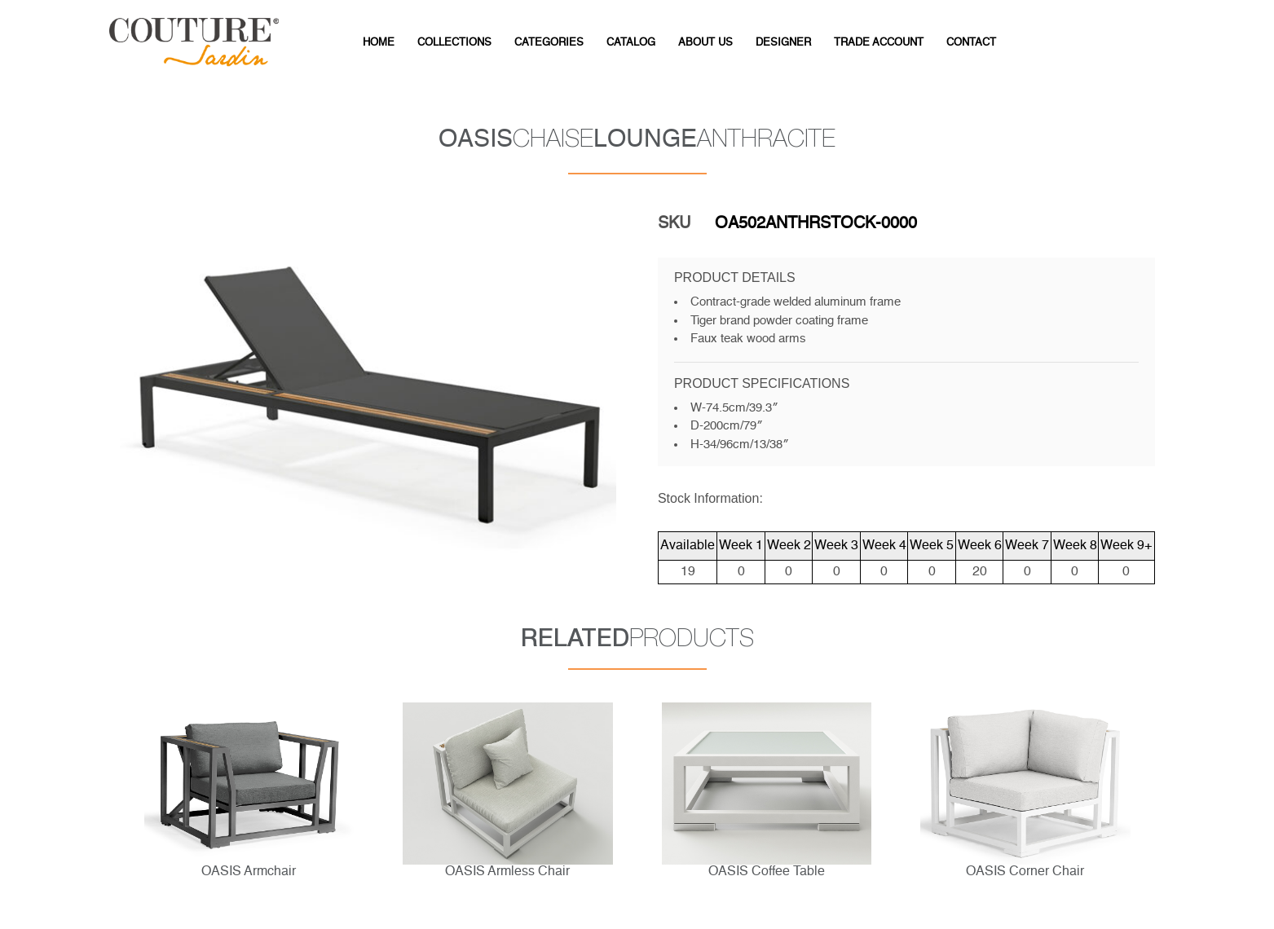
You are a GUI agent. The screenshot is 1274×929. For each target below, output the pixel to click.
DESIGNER (783, 42)
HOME (379, 42)
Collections (454, 42)
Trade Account (879, 42)
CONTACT (971, 42)
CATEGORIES (549, 42)
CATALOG (630, 42)
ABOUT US (705, 42)
